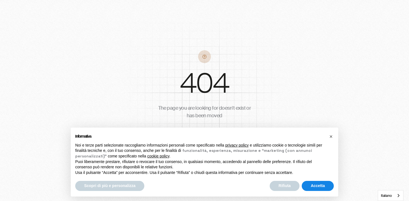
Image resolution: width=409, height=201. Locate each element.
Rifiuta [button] (285, 185)
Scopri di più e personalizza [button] (109, 185)
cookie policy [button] (158, 156)
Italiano (386, 195)
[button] (331, 136)
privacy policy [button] (237, 145)
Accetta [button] (318, 185)
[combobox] (390, 195)
